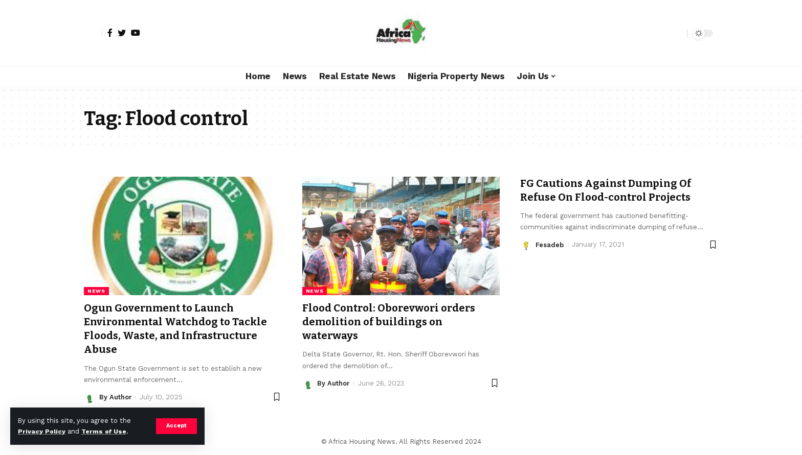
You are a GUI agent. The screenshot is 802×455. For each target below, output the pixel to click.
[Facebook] (110, 33)
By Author (115, 397)
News (96, 291)
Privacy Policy (42, 431)
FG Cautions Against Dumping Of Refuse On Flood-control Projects (610, 190)
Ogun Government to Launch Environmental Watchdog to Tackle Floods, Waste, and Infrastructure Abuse (181, 328)
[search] (677, 33)
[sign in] (93, 33)
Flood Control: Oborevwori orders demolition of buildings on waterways (393, 322)
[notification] (661, 33)
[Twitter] (121, 33)
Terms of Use (105, 431)
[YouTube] (135, 33)
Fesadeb (550, 244)
